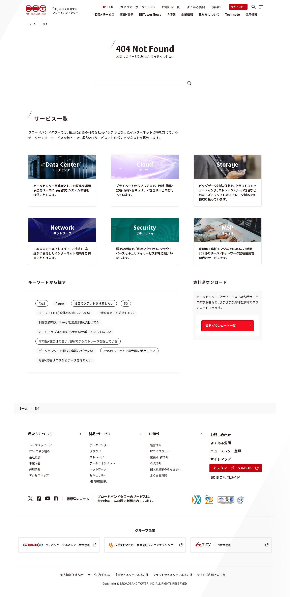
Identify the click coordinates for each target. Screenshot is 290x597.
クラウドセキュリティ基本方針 (172, 575)
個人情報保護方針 (71, 575)
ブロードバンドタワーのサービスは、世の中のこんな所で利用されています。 (126, 498)
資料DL (217, 7)
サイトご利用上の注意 (211, 575)
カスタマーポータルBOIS (137, 7)
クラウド (95, 451)
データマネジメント (102, 463)
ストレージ (97, 457)
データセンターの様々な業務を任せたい (66, 351)
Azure (60, 303)
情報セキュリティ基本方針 (131, 575)
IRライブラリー (160, 451)
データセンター (99, 445)
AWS (42, 303)
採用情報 (251, 14)
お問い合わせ (238, 7)
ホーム (32, 24)
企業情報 (187, 14)
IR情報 (171, 14)
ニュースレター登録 (225, 450)
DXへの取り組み (39, 451)
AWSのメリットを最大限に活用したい (129, 351)
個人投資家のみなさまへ (165, 469)
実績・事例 (127, 14)
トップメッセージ (40, 445)
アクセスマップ (39, 475)
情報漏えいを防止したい (117, 313)
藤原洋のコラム (78, 498)
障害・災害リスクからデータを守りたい (65, 360)
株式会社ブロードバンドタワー (37, 10)
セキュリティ (98, 475)
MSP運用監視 (98, 481)
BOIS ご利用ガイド (225, 477)
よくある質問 (196, 7)
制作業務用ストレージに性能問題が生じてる (69, 322)
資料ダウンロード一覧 (221, 325)
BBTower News (150, 14)
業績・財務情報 (159, 457)
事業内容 (34, 463)
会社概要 (34, 457)
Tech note (232, 14)
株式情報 (155, 463)
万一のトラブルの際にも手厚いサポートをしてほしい (75, 332)
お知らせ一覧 (171, 7)
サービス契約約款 (99, 575)
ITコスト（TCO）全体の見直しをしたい (64, 313)
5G (126, 303)
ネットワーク (98, 469)
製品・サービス (104, 14)
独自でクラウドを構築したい (94, 303)
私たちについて (209, 14)
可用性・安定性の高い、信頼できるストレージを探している (78, 341)
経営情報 (155, 445)
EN (111, 7)
